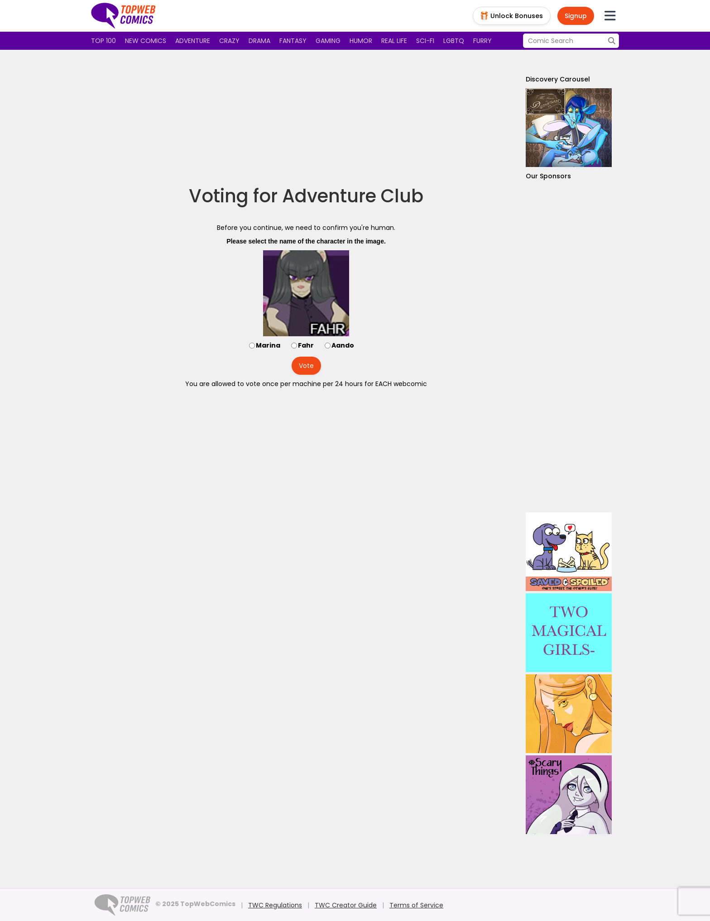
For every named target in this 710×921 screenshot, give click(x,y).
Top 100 (103, 40)
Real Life (394, 40)
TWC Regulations (275, 905)
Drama (259, 40)
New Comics (145, 40)
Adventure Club (352, 196)
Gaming (328, 40)
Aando (342, 345)
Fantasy (293, 40)
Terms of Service (416, 905)
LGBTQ (453, 40)
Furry (482, 40)
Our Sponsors (548, 176)
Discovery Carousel (558, 79)
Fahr (306, 345)
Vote (306, 365)
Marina (268, 345)
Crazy (229, 40)
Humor (361, 40)
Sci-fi (425, 40)
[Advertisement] (306, 117)
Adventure (192, 40)
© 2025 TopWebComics (195, 903)
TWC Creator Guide (346, 905)
